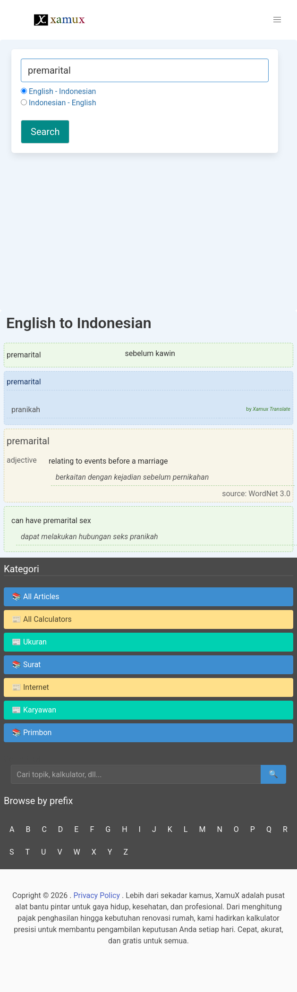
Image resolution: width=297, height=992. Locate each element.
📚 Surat (26, 664)
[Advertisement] (145, 230)
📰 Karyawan (34, 709)
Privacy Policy (96, 895)
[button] (277, 20)
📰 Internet (30, 687)
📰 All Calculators (42, 619)
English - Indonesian (58, 91)
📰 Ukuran (29, 641)
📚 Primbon (31, 732)
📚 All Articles (35, 596)
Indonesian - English (58, 102)
